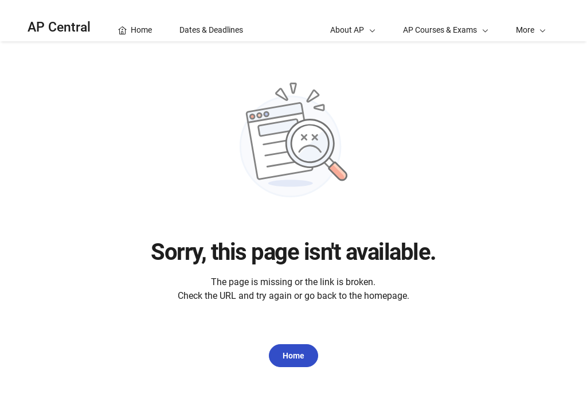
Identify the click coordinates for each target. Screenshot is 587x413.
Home (293, 355)
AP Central (59, 27)
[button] (530, 20)
